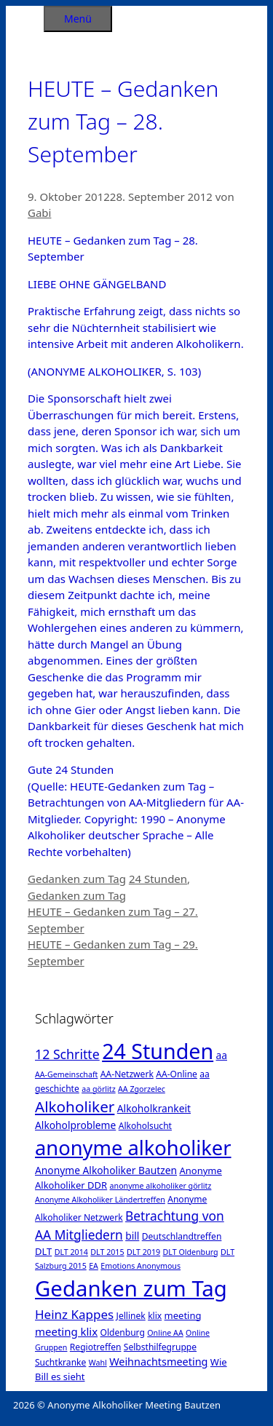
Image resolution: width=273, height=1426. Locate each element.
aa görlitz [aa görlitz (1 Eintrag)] (98, 1089)
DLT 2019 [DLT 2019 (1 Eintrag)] (143, 1252)
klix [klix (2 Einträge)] (155, 1316)
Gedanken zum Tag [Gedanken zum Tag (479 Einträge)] (131, 1288)
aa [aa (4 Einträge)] (221, 1055)
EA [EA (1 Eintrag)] (93, 1266)
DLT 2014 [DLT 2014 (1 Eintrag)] (71, 1252)
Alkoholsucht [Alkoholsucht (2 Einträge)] (145, 1126)
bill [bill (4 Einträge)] (132, 1236)
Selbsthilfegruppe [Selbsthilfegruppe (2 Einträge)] (160, 1347)
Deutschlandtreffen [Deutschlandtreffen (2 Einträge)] (182, 1236)
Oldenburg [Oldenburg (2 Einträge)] (122, 1332)
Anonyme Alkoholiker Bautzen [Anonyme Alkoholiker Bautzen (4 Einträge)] (106, 1170)
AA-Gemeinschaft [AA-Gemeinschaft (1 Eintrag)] (66, 1074)
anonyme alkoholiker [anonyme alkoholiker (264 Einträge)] (133, 1147)
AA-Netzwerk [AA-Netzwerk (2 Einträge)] (127, 1074)
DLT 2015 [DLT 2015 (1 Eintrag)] (107, 1252)
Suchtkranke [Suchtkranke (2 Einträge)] (60, 1362)
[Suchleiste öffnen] (25, 16)
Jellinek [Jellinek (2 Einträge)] (131, 1316)
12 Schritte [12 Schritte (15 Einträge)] (67, 1054)
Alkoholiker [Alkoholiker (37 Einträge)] (74, 1106)
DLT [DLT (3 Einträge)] (43, 1251)
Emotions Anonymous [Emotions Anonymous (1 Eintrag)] (140, 1266)
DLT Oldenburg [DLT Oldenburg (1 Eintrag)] (190, 1252)
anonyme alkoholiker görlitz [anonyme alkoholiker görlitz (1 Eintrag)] (161, 1186)
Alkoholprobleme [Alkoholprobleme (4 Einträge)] (75, 1125)
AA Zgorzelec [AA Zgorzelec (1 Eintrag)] (141, 1089)
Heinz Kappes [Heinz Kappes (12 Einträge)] (74, 1314)
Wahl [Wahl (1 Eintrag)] (98, 1363)
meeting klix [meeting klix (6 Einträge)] (66, 1331)
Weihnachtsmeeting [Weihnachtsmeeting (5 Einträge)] (158, 1361)
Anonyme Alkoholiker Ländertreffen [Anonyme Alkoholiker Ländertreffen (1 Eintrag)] (100, 1200)
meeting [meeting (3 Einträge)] (183, 1315)
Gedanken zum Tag (77, 878)
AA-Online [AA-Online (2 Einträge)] (176, 1074)
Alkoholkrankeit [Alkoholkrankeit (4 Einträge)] (154, 1108)
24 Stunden (158, 878)
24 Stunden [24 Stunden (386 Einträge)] (157, 1051)
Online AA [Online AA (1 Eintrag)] (165, 1333)
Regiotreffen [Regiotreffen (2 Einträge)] (96, 1347)
